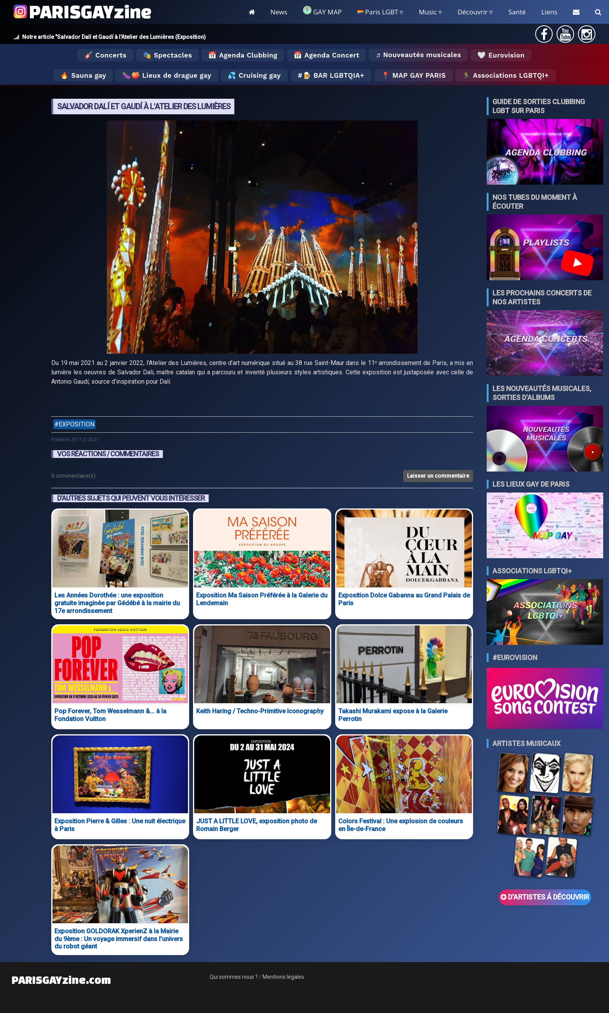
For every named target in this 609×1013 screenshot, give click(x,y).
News (278, 11)
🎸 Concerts (105, 55)
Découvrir (472, 11)
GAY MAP (322, 11)
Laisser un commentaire (438, 476)
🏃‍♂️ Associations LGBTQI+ (505, 75)
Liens (549, 11)
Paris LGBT (377, 11)
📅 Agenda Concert (326, 55)
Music (428, 11)
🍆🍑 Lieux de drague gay (166, 75)
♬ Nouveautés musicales (418, 55)
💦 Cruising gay (254, 75)
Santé (517, 11)
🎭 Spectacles (167, 55)
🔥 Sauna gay (83, 75)
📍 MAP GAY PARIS (413, 75)
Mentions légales (283, 977)
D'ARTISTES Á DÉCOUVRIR (545, 897)
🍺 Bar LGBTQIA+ (333, 75)
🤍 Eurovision (500, 55)
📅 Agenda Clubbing (242, 55)
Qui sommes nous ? (234, 977)
